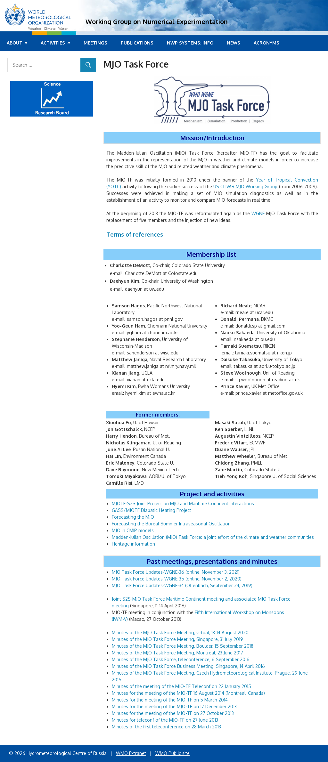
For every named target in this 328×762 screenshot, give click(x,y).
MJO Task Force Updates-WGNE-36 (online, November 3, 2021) (176, 572)
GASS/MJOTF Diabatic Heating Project (151, 510)
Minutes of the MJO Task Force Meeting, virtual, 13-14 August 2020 (180, 632)
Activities (53, 42)
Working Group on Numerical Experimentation (157, 21)
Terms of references (134, 234)
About (14, 42)
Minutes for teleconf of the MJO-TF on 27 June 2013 (165, 720)
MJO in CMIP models (133, 530)
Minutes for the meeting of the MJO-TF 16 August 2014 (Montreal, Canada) (188, 693)
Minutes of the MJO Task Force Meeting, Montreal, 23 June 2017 (177, 652)
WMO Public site (172, 753)
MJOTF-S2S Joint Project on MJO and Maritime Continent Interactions (183, 503)
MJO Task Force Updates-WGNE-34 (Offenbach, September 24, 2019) (182, 585)
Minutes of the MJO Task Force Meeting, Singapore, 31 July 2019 (177, 639)
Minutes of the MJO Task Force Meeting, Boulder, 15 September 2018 (182, 646)
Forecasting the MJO (133, 517)
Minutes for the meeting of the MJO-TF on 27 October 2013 (173, 713)
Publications (137, 42)
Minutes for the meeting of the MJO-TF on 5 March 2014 (170, 699)
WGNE (258, 213)
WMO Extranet (131, 753)
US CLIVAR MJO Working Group (245, 186)
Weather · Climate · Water (48, 28)
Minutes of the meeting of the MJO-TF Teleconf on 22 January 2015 (181, 686)
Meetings (95, 42)
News (233, 42)
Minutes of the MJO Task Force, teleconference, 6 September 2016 (181, 659)
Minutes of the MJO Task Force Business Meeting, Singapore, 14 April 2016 (188, 666)
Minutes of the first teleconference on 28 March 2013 (166, 726)
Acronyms (266, 42)
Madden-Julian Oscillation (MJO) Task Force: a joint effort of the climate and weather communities (213, 537)
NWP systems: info (190, 42)
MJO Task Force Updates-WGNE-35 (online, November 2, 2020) (177, 578)
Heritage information (133, 544)
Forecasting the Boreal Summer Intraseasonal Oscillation (171, 523)
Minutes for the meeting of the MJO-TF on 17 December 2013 (174, 706)
